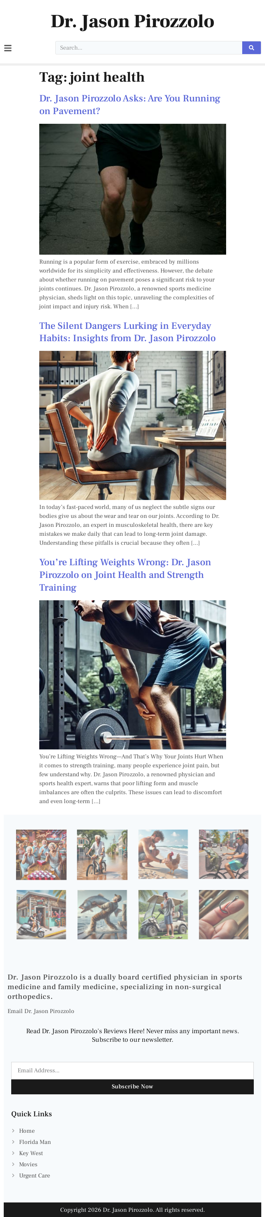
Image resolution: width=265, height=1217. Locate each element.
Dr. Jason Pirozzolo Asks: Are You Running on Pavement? (130, 104)
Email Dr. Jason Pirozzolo (40, 1011)
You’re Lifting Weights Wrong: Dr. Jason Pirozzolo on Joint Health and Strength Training (125, 575)
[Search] (251, 47)
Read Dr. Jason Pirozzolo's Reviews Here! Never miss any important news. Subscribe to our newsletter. (132, 1035)
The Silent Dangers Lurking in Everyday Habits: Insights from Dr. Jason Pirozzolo (127, 332)
